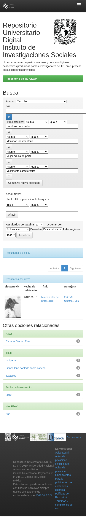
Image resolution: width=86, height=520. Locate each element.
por (8, 106)
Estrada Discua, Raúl (18, 341)
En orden (36, 229)
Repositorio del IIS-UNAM (21, 78)
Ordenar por (54, 224)
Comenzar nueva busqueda (24, 182)
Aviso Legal (62, 452)
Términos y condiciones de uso (63, 505)
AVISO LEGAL (44, 495)
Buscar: (10, 101)
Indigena (11, 360)
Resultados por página (20, 224)
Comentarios (74, 437)
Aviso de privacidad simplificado (62, 460)
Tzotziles (11, 375)
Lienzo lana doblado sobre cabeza (25, 368)
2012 (9, 394)
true (8, 414)
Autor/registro (71, 229)
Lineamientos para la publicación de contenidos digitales (63, 482)
